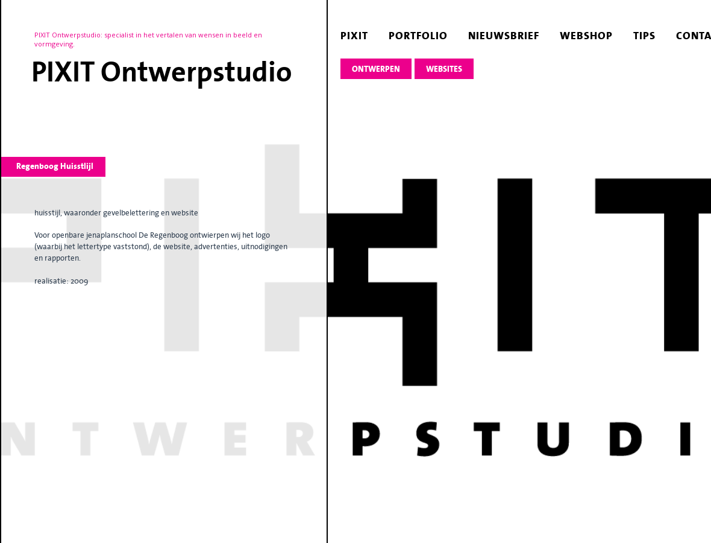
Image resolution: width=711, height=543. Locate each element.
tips (644, 35)
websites (444, 69)
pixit (354, 35)
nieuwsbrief (503, 35)
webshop (586, 35)
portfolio (418, 35)
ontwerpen (376, 69)
